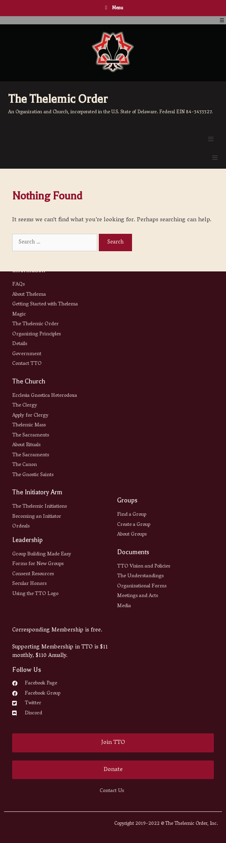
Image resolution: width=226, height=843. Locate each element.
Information (28, 270)
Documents (133, 552)
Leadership (27, 540)
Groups (127, 500)
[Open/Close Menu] (222, 20)
